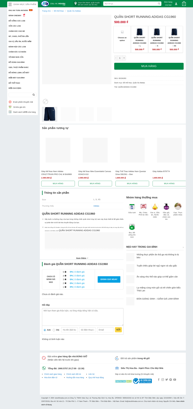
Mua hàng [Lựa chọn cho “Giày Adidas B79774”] (169, 183)
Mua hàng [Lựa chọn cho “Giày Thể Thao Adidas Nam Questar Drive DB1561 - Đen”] (132, 183)
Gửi (118, 329)
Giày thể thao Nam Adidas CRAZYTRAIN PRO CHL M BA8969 (56, 172)
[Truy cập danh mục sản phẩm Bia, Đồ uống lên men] (132, 232)
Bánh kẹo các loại (17, 47)
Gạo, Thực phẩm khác (19, 67)
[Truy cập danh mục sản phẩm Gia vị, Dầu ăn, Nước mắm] (155, 212)
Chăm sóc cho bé (17, 31)
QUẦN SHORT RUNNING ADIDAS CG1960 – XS (174, 42)
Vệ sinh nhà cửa (16, 57)
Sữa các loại (15, 26)
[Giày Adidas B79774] (169, 150)
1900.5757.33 (64, 368)
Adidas (96, 206)
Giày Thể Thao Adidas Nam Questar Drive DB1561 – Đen (131, 172)
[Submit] (33, 95)
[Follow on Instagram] (162, 379)
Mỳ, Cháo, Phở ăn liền (19, 36)
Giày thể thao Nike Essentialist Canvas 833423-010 (94, 172)
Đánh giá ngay (109, 279)
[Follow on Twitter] (166, 379)
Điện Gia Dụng (15, 88)
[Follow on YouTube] (174, 379)
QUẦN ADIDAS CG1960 (127, 87)
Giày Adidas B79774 (161, 171)
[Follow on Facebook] (158, 379)
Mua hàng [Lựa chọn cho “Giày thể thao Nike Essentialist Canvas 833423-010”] (95, 183)
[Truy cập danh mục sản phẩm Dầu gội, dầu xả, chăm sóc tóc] (166, 213)
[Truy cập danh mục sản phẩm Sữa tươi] (132, 209)
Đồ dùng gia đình (17, 62)
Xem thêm (82, 258)
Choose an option (122, 39)
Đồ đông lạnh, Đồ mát (19, 72)
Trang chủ (46, 11)
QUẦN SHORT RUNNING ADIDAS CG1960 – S (157, 42)
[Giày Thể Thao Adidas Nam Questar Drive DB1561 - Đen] (132, 150)
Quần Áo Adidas (74, 11)
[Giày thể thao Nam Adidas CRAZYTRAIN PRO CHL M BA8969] (58, 150)
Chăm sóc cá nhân (17, 52)
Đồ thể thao (14, 83)
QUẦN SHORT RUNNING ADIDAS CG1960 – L (139, 42)
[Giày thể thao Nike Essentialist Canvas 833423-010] (95, 150)
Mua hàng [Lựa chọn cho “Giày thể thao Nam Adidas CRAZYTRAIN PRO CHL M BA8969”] (58, 183)
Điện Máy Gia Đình (17, 78)
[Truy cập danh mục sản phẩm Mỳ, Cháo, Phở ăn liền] (143, 210)
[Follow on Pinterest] (170, 379)
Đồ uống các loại (17, 21)
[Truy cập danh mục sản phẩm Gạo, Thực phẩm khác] (178, 210)
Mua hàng (149, 66)
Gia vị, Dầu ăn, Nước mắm (20, 41)
